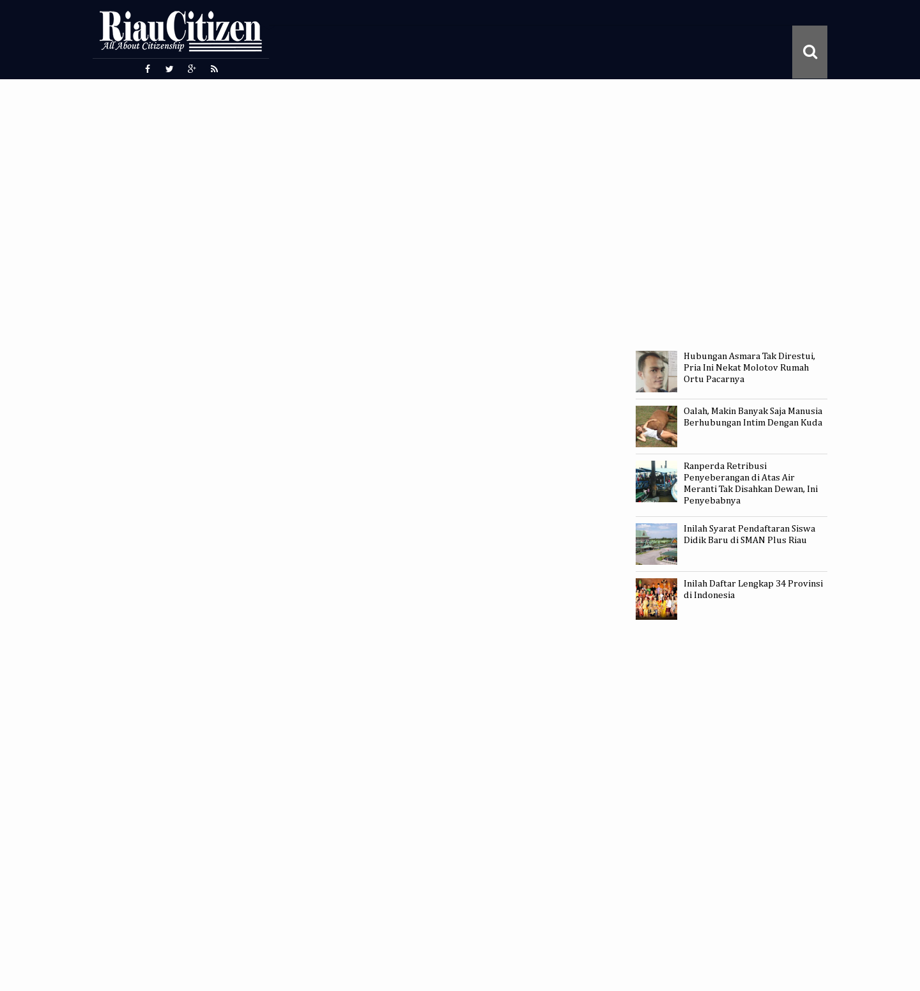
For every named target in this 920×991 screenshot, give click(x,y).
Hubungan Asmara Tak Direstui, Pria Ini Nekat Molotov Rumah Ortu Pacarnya (749, 367)
